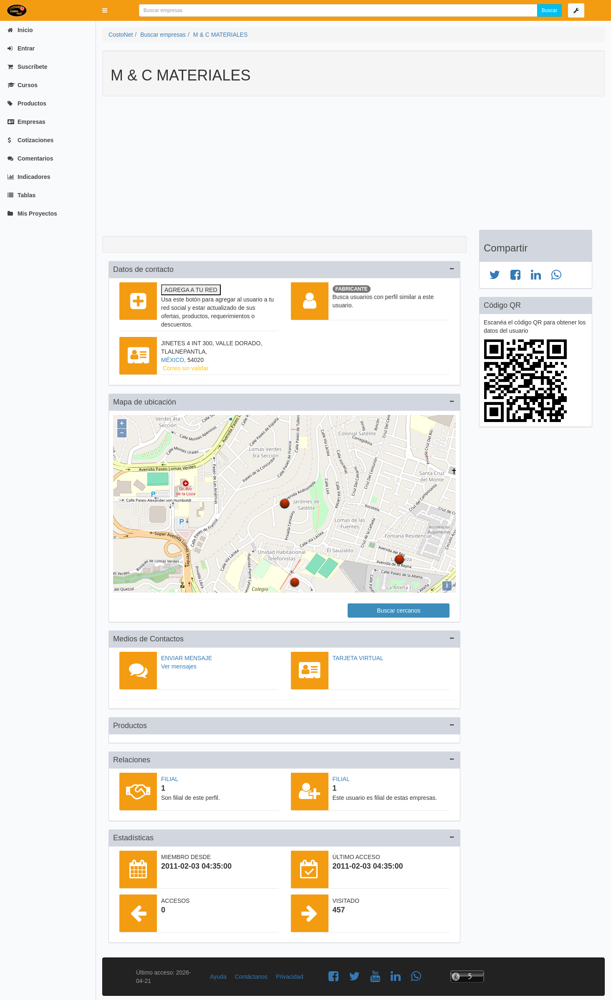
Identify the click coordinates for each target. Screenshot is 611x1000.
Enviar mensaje (186, 656)
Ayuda (218, 974)
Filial (169, 777)
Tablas (21, 195)
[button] (105, 10)
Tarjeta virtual (358, 656)
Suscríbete (27, 66)
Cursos (23, 85)
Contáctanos (251, 974)
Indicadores (29, 176)
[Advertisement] (347, 167)
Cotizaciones (30, 140)
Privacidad (289, 974)
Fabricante (352, 289)
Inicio (20, 30)
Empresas (26, 121)
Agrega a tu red (190, 289)
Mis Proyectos (32, 213)
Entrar (21, 48)
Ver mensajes (179, 664)
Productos (27, 103)
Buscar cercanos (398, 608)
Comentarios (30, 158)
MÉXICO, (174, 360)
